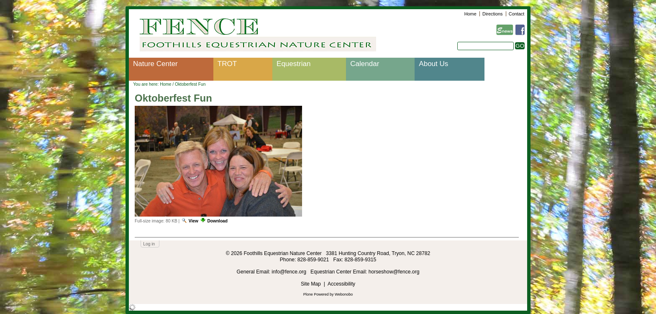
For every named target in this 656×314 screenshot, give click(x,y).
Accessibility (341, 284)
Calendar (364, 64)
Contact (516, 13)
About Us (433, 64)
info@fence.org (290, 272)
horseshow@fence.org (394, 272)
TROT (227, 64)
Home (470, 13)
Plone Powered (316, 294)
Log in (149, 244)
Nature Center (155, 64)
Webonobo (344, 294)
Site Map (311, 284)
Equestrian (293, 64)
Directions (492, 13)
